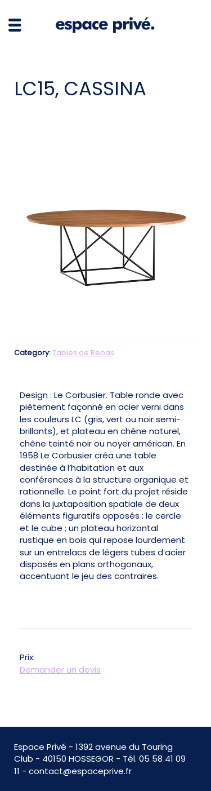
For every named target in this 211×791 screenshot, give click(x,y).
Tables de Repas (83, 352)
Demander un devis (60, 669)
